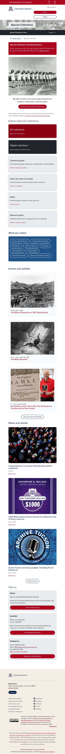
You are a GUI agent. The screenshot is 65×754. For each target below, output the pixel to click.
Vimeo (38, 706)
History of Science (31, 246)
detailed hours (44, 51)
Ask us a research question (18, 652)
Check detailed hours (32, 607)
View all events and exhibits (32, 417)
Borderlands (16, 246)
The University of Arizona (47, 752)
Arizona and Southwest (19, 241)
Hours (12, 593)
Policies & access (14, 704)
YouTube (38, 709)
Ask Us (45, 12)
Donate (45, 17)
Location (13, 616)
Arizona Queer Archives (40, 241)
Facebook (39, 699)
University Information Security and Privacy (32, 749)
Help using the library (15, 701)
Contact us (14, 641)
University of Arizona (19, 256)
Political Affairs (32, 251)
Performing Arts (17, 251)
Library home (16, 38)
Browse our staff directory (32, 656)
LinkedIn (38, 704)
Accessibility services (15, 706)
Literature (45, 246)
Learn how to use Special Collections (32, 107)
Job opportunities (14, 709)
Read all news (32, 581)
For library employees (15, 712)
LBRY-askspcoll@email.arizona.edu (25, 647)
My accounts (51, 7)
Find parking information (32, 633)
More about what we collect (40, 256)
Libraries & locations (15, 699)
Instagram (39, 701)
